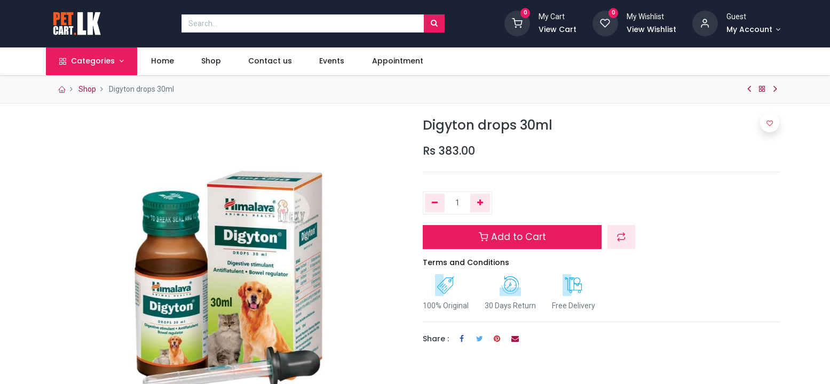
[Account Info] (753, 30)
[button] (621, 237)
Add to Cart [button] (512, 236)
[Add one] (480, 203)
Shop (87, 89)
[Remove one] (435, 203)
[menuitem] (166, 61)
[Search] (434, 23)
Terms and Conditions (466, 262)
